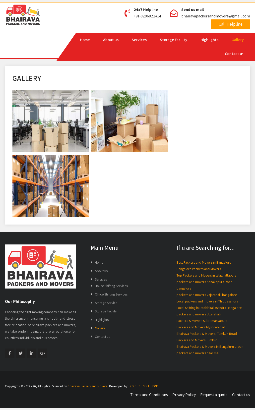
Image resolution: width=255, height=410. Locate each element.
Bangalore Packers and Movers (199, 269)
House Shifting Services (111, 286)
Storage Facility (173, 39)
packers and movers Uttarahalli (199, 314)
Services (139, 39)
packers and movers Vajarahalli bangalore (207, 295)
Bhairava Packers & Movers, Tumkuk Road (207, 333)
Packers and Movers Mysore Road (201, 327)
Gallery (238, 39)
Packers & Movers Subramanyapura (202, 320)
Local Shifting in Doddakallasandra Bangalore (209, 307)
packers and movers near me (197, 353)
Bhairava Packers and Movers (87, 386)
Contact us (234, 53)
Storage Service (106, 302)
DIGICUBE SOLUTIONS (143, 386)
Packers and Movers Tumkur (197, 340)
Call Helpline (231, 24)
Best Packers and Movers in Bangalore (204, 262)
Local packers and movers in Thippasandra (207, 301)
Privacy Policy (184, 394)
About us (111, 39)
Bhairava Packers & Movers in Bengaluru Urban (210, 346)
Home (85, 39)
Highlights (209, 39)
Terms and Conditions (149, 394)
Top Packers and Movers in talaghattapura (207, 275)
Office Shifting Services (111, 294)
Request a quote (214, 394)
